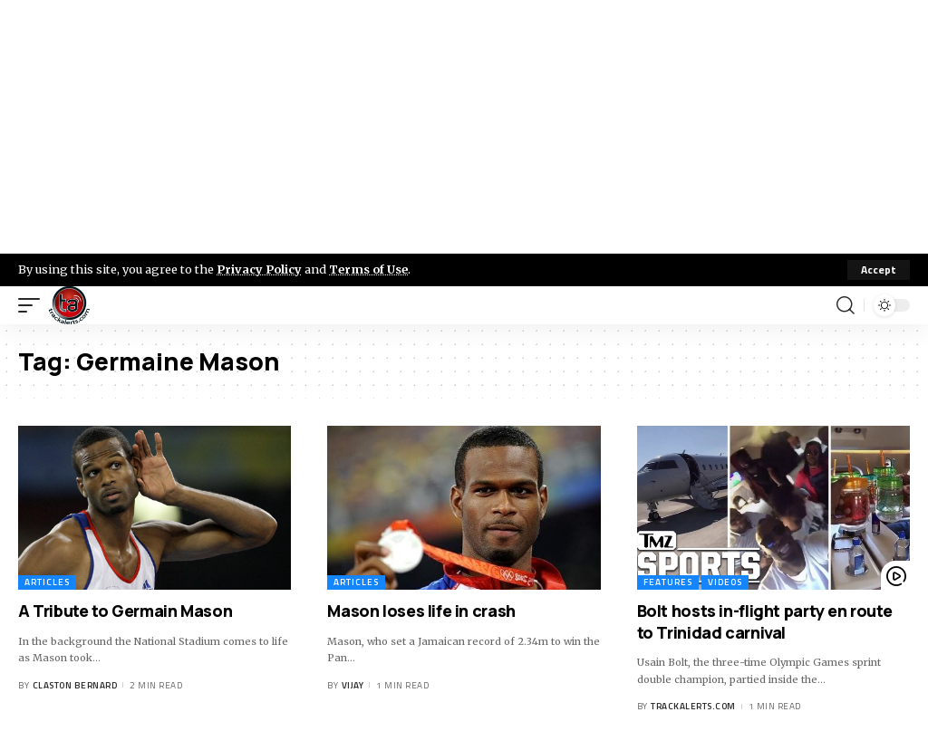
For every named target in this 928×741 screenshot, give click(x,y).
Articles (47, 582)
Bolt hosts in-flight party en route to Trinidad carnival (765, 621)
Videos (725, 582)
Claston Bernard (75, 685)
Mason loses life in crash (421, 610)
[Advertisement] (464, 127)
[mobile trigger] (33, 305)
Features (667, 582)
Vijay (353, 685)
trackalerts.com (693, 706)
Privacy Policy (259, 269)
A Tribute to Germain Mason (125, 610)
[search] (845, 305)
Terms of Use (368, 269)
